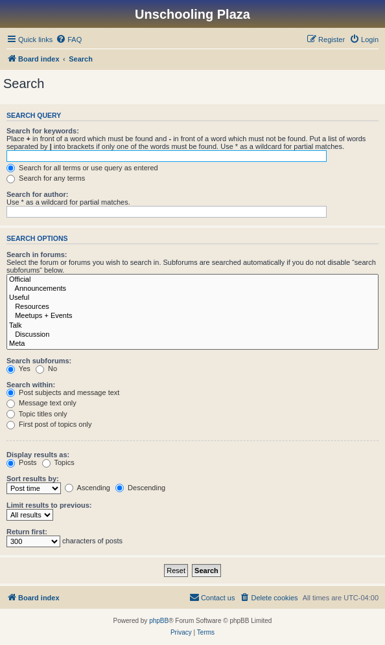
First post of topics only (49, 424)
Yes (18, 368)
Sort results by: (32, 478)
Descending (140, 488)
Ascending (87, 488)
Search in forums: (36, 254)
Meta (192, 343)
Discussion (192, 334)
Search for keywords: (42, 131)
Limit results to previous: (48, 505)
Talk (192, 325)
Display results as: (37, 454)
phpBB (159, 620)
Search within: (30, 385)
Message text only (41, 403)
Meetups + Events (192, 316)
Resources (192, 306)
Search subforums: (38, 361)
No (46, 368)
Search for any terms (45, 178)
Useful (192, 297)
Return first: (26, 532)
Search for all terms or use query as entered (82, 168)
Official (192, 279)
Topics (58, 462)
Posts (21, 462)
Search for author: (37, 194)
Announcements (192, 288)
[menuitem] (69, 39)
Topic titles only (36, 414)
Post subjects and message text (62, 392)
